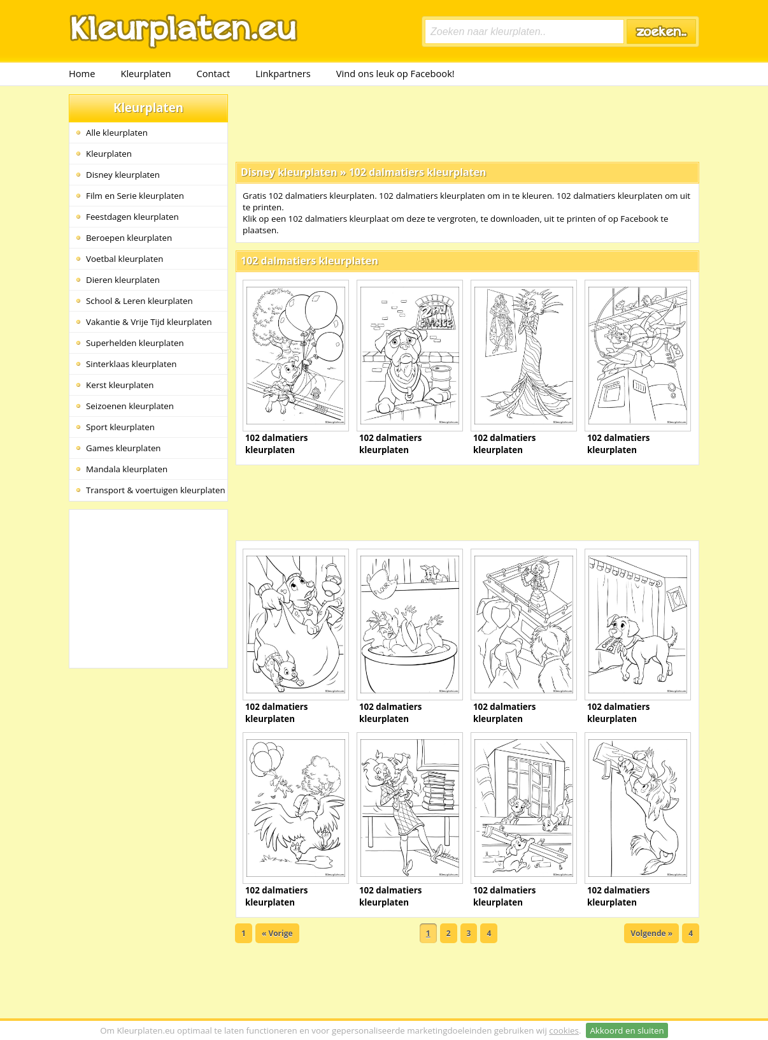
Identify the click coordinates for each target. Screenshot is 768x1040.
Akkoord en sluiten (627, 1030)
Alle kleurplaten (117, 132)
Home (82, 73)
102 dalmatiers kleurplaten (418, 172)
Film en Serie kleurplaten (135, 195)
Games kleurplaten (123, 448)
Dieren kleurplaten (123, 279)
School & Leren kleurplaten (139, 301)
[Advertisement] (467, 123)
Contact (214, 73)
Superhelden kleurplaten (135, 343)
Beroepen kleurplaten (129, 237)
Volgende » (651, 933)
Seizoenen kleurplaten (130, 406)
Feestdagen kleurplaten (132, 216)
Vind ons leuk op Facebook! (395, 73)
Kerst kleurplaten (119, 385)
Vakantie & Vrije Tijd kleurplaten (149, 322)
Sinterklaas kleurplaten (131, 364)
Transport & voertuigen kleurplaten (155, 490)
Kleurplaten (145, 73)
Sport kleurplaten (120, 427)
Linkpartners (283, 73)
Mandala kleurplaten (126, 469)
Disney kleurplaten (123, 174)
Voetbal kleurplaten (124, 258)
